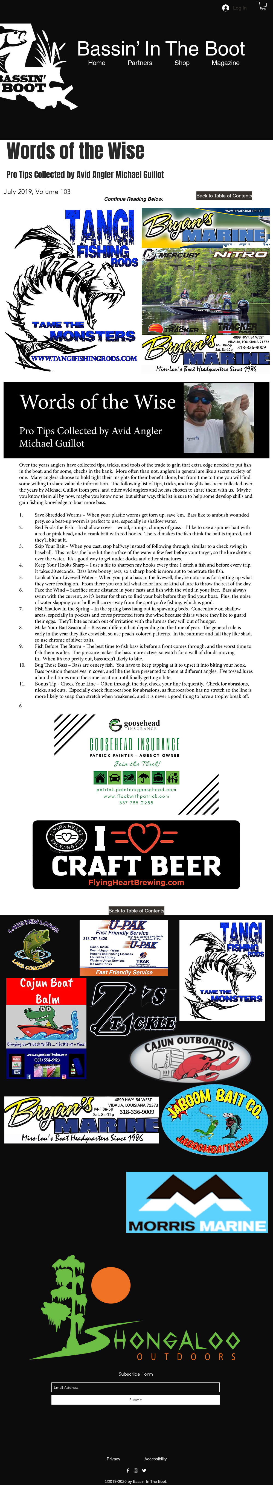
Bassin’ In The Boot (161, 48)
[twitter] (144, 1470)
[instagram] (136, 1470)
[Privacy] (113, 1459)
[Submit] (135, 1400)
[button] (263, 6)
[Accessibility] (155, 1459)
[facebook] (127, 1470)
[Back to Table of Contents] (224, 195)
